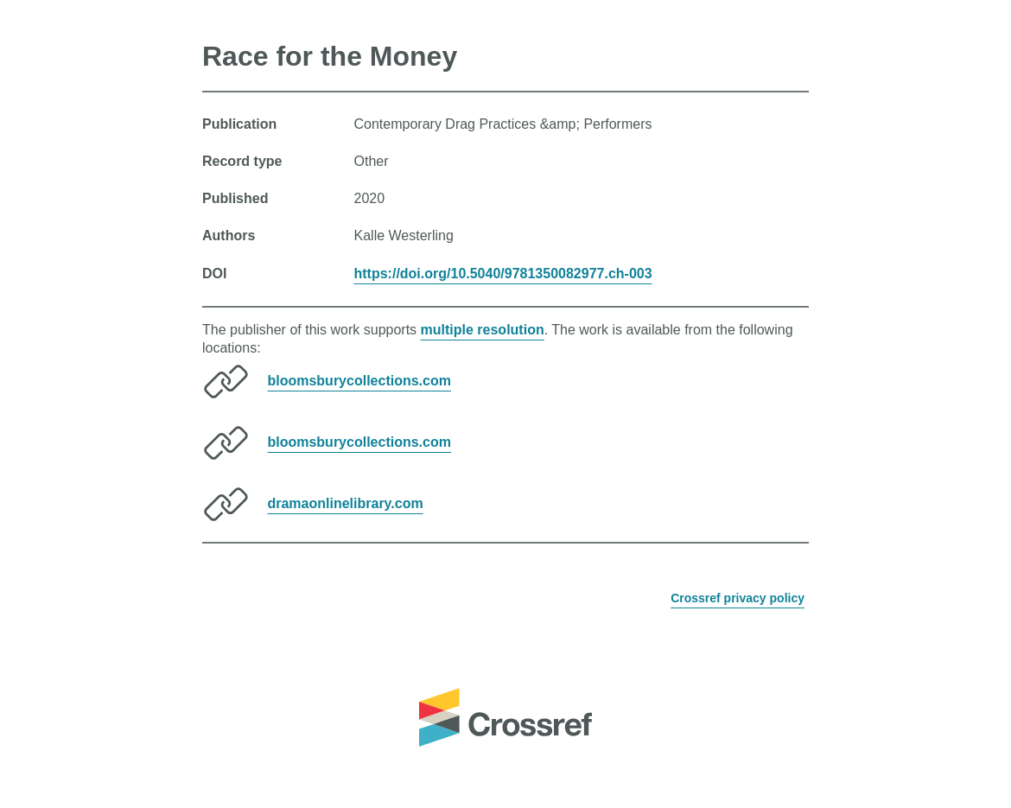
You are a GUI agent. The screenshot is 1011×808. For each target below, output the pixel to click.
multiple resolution (482, 329)
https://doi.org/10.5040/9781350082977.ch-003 (503, 273)
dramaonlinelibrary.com (345, 503)
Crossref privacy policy (737, 598)
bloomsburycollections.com (358, 380)
